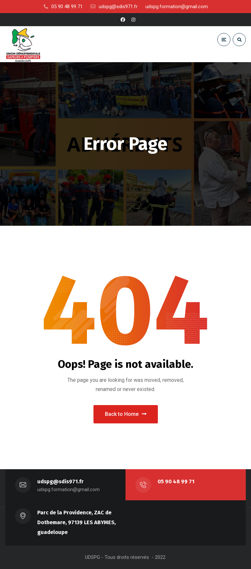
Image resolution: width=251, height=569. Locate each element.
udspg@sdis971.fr (60, 481)
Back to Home (125, 414)
